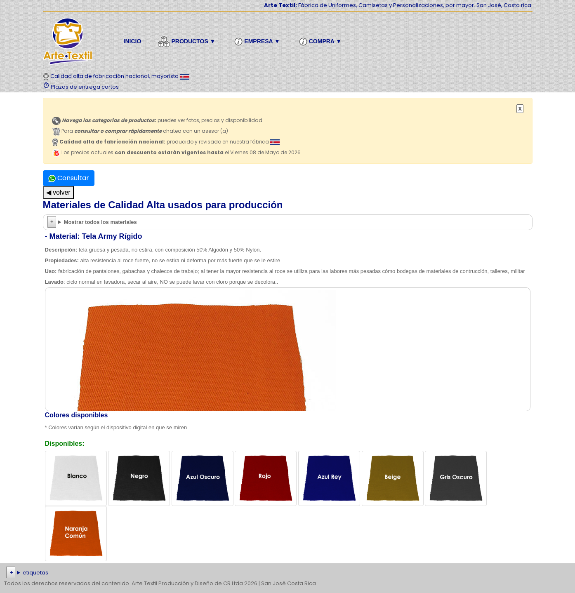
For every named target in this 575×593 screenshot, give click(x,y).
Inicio (132, 41)
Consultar (68, 178)
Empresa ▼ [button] (258, 42)
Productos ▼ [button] (188, 41)
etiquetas (35, 573)
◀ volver (58, 192)
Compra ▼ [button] (321, 42)
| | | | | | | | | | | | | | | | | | (287, 572)
